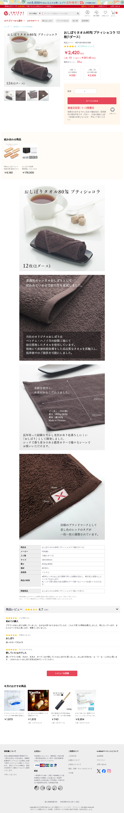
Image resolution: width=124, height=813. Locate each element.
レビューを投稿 (62, 673)
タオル (16, 27)
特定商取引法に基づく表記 (69, 802)
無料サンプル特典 (87, 6)
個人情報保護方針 (51, 802)
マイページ (101, 760)
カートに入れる (92, 101)
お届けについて (74, 760)
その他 (70, 773)
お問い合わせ (115, 6)
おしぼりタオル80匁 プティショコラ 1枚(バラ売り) (63, 591)
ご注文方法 (72, 756)
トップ (7, 27)
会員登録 (21, 6)
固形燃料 (85, 21)
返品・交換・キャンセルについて (80, 768)
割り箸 (75, 21)
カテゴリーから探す (14, 20)
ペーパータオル (63, 21)
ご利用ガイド (102, 6)
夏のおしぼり (47, 21)
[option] (32, 58)
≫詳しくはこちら (10, 774)
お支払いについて (74, 764)
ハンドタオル (27, 27)
